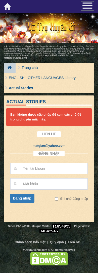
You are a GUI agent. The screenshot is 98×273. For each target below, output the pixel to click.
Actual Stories (21, 88)
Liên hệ (74, 242)
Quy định (57, 242)
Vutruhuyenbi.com (35, 249)
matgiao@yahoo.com (15, 58)
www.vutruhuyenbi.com (15, 53)
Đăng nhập (22, 198)
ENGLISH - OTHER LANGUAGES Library (42, 78)
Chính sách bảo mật (30, 242)
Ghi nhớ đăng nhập (73, 199)
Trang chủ (30, 68)
